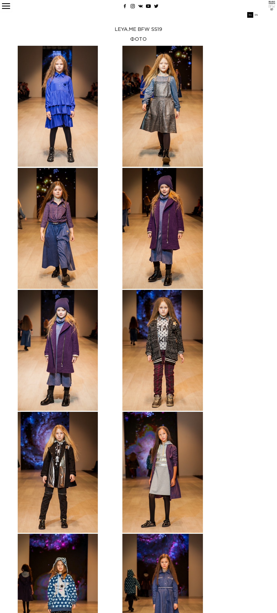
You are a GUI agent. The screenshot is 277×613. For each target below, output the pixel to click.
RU (250, 15)
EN (256, 15)
